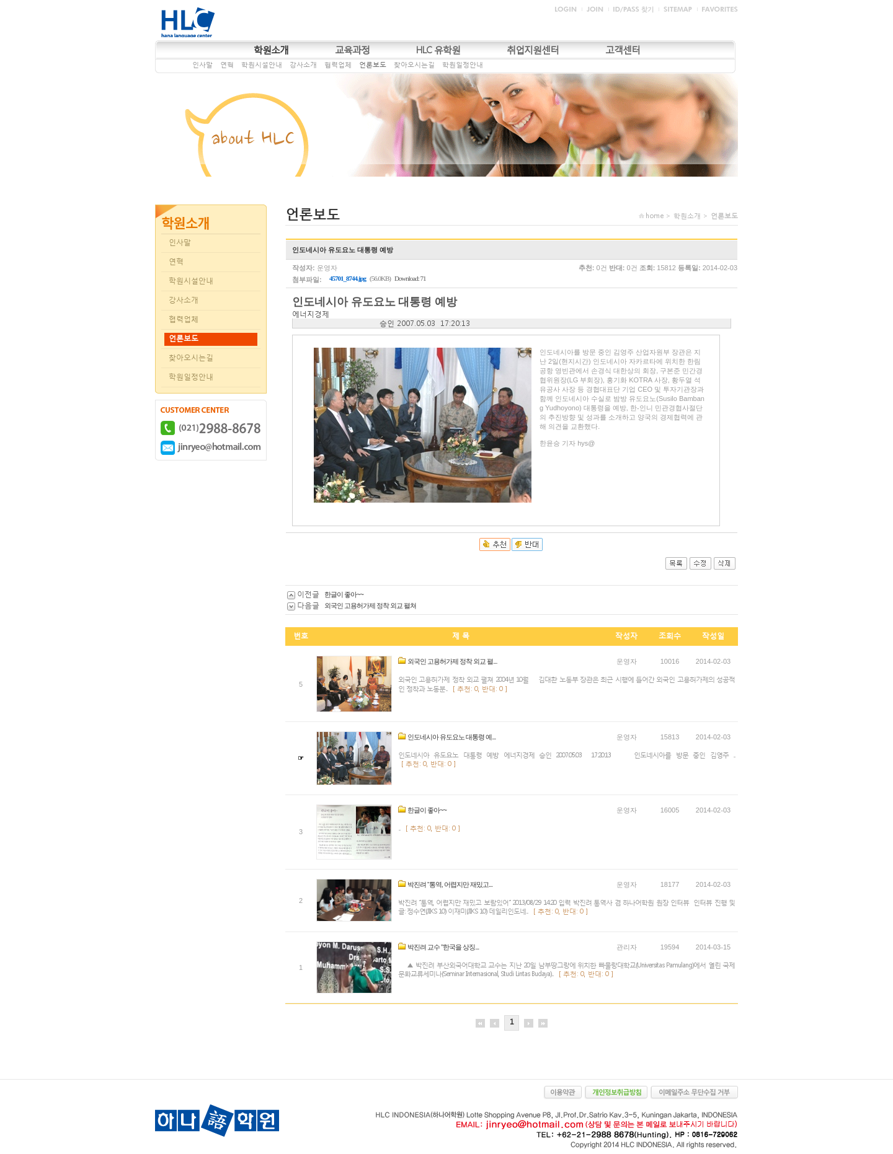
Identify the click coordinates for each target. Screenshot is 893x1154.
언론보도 (372, 65)
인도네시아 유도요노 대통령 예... (451, 737)
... (399, 828)
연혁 (227, 65)
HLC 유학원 (438, 49)
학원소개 (271, 49)
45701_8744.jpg (347, 278)
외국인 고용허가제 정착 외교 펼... (452, 661)
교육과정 (352, 49)
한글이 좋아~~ (343, 594)
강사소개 (303, 65)
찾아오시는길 (414, 65)
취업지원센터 (533, 49)
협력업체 (338, 65)
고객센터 (622, 49)
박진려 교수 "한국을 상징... (443, 947)
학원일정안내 (462, 65)
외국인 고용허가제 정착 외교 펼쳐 (370, 605)
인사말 (202, 65)
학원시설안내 (261, 65)
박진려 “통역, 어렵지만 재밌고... (449, 884)
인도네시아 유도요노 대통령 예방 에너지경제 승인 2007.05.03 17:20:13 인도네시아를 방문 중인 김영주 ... (566, 755)
